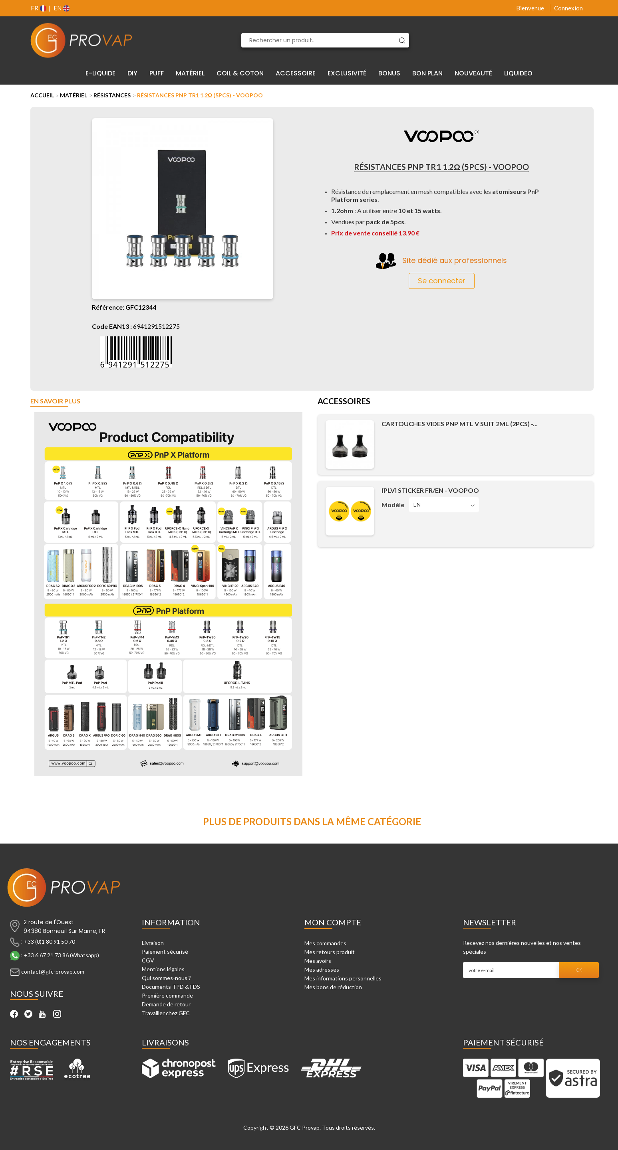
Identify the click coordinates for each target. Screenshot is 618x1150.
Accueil (42, 95)
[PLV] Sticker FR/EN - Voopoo (430, 490)
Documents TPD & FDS (171, 986)
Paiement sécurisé (165, 951)
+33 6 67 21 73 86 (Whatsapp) (61, 955)
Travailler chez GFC (166, 1013)
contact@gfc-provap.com (52, 971)
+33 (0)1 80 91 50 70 (49, 941)
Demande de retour (166, 1004)
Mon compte (332, 922)
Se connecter (441, 281)
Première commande (167, 995)
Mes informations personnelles (343, 978)
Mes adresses (321, 969)
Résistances (112, 95)
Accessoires (344, 402)
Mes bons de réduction (333, 987)
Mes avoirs (317, 960)
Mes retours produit (329, 951)
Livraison (153, 942)
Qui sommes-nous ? (166, 977)
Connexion (568, 8)
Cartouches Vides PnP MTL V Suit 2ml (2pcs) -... (460, 423)
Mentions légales (163, 969)
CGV (148, 960)
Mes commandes (325, 943)
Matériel (73, 95)
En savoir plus (55, 401)
